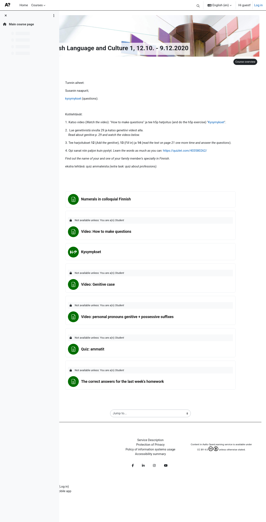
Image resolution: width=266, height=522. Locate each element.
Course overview (245, 61)
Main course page (18, 24)
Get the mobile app (85, 494)
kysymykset (86, 99)
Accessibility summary (163, 456)
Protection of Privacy (163, 447)
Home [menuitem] (24, 5)
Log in (258, 5)
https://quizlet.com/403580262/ (199, 151)
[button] (198, 6)
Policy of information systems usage (163, 452)
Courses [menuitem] (37, 5)
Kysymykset (231, 122)
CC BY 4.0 (211, 455)
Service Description (163, 442)
